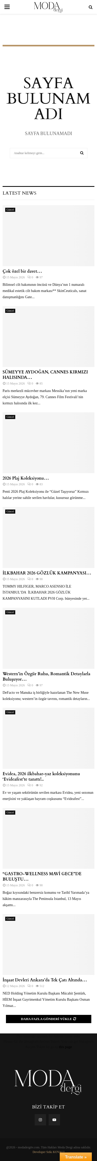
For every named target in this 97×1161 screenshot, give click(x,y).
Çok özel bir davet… (22, 271)
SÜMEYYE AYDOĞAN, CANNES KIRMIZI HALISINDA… (45, 374)
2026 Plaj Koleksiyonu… (26, 478)
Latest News (19, 193)
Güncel (10, 209)
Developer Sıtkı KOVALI (48, 1152)
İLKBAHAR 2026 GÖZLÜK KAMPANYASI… (47, 573)
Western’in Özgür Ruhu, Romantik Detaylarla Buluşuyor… (46, 676)
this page (65, 1047)
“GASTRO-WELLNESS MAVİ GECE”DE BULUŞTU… (42, 876)
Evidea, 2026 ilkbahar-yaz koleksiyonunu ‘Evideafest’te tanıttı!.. (41, 776)
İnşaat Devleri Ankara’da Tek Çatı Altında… (45, 980)
